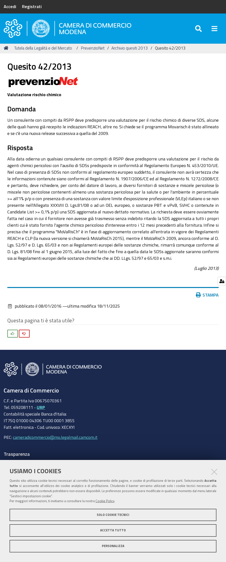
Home (7, 50)
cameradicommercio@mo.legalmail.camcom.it (55, 439)
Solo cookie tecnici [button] (113, 514)
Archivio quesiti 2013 (129, 50)
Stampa (207, 296)
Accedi (10, 6)
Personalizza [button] (113, 546)
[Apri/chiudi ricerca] (198, 29)
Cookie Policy (104, 501)
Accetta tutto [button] (113, 530)
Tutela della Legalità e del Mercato (43, 50)
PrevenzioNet (93, 50)
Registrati (32, 6)
